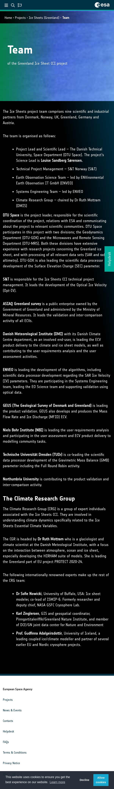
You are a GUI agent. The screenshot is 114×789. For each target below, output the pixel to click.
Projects (20, 18)
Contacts (8, 721)
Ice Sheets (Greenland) (44, 18)
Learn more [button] (57, 782)
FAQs (6, 742)
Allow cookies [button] (101, 780)
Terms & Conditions (15, 752)
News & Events (12, 710)
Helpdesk (8, 731)
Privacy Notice (11, 763)
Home (8, 18)
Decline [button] (84, 779)
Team (65, 18)
